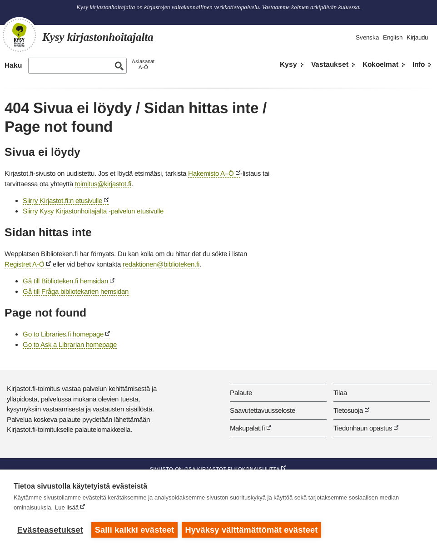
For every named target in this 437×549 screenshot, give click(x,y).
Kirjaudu (417, 37)
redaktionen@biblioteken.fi (161, 264)
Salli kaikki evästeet (134, 529)
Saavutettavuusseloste (262, 410)
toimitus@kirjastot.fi (103, 184)
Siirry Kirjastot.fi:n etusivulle (62, 200)
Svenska (367, 37)
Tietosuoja (348, 410)
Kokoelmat (380, 64)
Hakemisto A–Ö (211, 173)
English (392, 37)
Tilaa (340, 392)
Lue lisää (67, 507)
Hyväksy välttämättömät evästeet (252, 529)
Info (418, 64)
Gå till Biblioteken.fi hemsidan (65, 281)
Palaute (241, 392)
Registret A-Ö (25, 264)
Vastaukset (329, 64)
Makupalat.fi (247, 428)
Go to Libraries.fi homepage (63, 334)
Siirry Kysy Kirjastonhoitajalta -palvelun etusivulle (93, 211)
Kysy (288, 64)
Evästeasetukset (50, 529)
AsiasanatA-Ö (143, 64)
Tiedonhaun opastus (362, 428)
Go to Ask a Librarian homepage (70, 344)
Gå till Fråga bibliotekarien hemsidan (76, 291)
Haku (13, 65)
